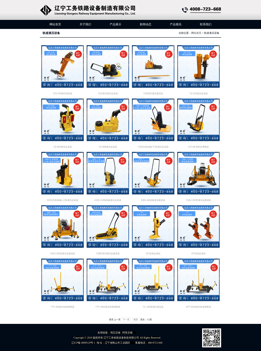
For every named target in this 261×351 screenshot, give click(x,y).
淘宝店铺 (115, 332)
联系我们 (206, 24)
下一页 (126, 319)
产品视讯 (175, 24)
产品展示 (115, 24)
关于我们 (85, 24)
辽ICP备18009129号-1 (83, 342)
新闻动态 (145, 24)
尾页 (136, 319)
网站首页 (55, 24)
